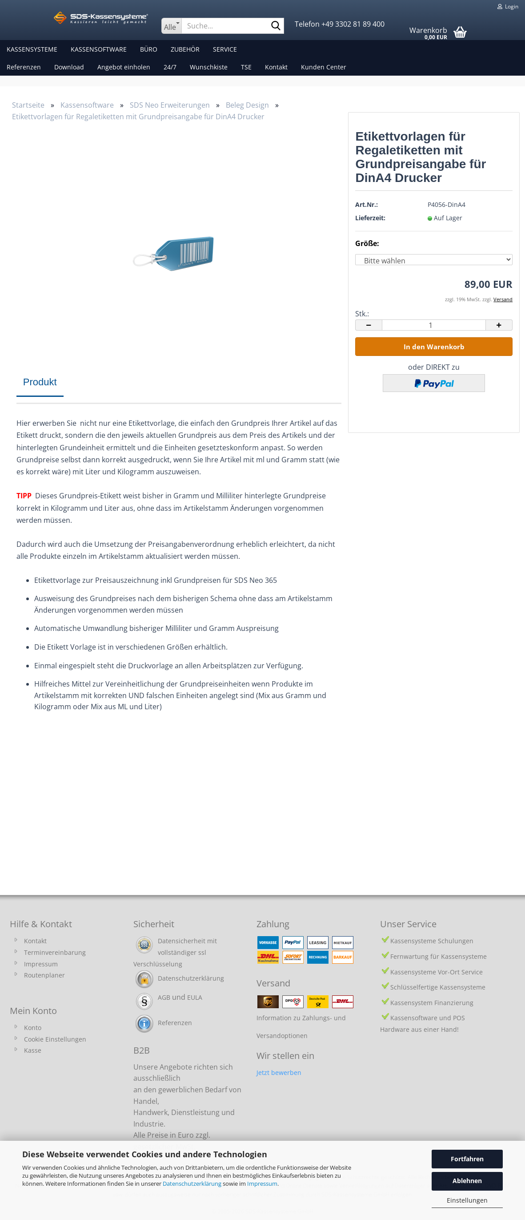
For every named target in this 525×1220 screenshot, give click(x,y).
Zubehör (185, 49)
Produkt (40, 382)
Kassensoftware (99, 49)
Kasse (32, 1050)
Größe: (367, 243)
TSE (246, 67)
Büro (148, 49)
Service (225, 49)
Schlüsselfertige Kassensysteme (437, 987)
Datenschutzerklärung (192, 1184)
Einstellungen (467, 1200)
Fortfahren (467, 1159)
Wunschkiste (209, 67)
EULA (194, 997)
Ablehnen (467, 1180)
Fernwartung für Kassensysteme (438, 956)
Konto (32, 1027)
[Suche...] (171, 26)
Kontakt (276, 67)
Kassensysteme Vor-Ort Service (436, 972)
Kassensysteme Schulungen (431, 941)
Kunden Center (323, 67)
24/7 (170, 67)
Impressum (262, 1184)
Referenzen (24, 67)
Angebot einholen (123, 67)
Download (69, 67)
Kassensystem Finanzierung (431, 1002)
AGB (164, 997)
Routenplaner (44, 975)
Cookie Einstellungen (55, 1039)
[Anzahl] (434, 325)
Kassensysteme (32, 49)
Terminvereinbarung (55, 952)
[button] (368, 325)
